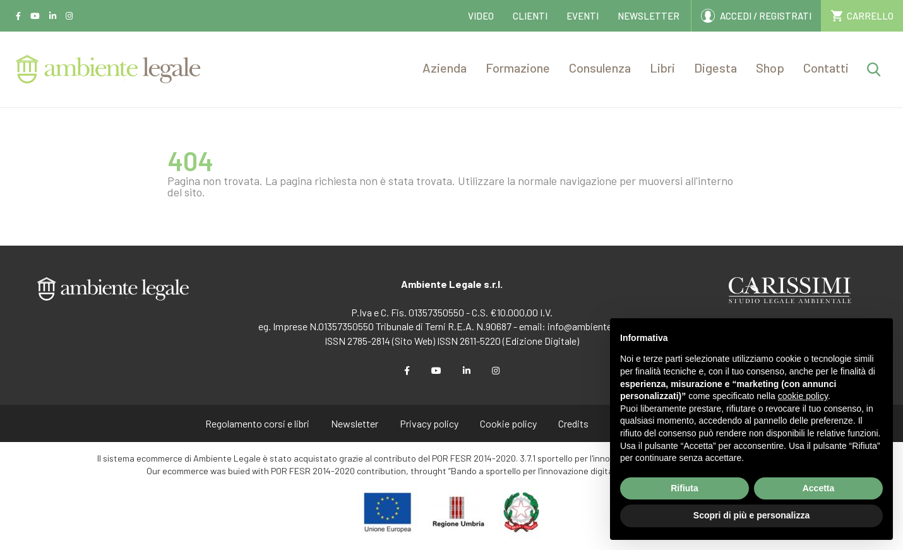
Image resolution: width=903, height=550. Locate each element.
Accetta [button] (819, 488)
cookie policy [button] (803, 396)
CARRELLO (870, 15)
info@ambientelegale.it (596, 326)
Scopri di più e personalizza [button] (751, 515)
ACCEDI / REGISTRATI (765, 15)
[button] (444, 69)
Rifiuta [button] (684, 488)
